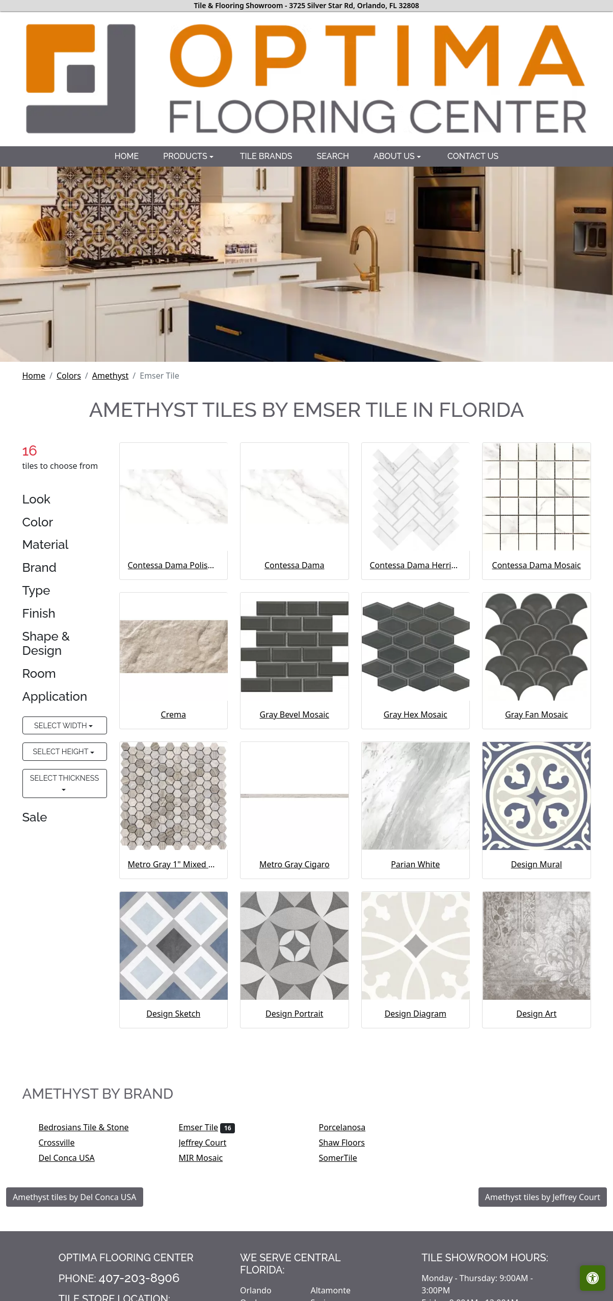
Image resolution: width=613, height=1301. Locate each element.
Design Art (536, 1013)
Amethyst (110, 375)
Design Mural (536, 864)
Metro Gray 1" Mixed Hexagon (174, 864)
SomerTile (345, 1157)
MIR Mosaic (207, 1157)
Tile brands (266, 156)
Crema (173, 714)
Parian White (415, 864)
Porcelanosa (349, 1127)
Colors (69, 375)
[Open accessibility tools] (592, 1278)
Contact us (472, 156)
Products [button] (186, 156)
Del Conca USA (74, 1157)
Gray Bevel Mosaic (294, 714)
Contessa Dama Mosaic (536, 565)
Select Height (61, 751)
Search (332, 156)
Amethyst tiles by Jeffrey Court (542, 1197)
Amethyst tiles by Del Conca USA (75, 1197)
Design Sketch (173, 1013)
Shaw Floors (349, 1142)
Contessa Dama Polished (174, 565)
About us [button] (395, 156)
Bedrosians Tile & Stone (91, 1127)
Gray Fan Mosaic (536, 714)
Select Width (61, 725)
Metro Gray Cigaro (294, 864)
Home (127, 156)
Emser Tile (207, 1127)
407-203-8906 (139, 1277)
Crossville (63, 1142)
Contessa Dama (294, 565)
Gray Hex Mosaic (415, 714)
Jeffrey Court (209, 1142)
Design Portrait (294, 1013)
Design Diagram (415, 1013)
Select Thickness (64, 778)
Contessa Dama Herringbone (416, 565)
